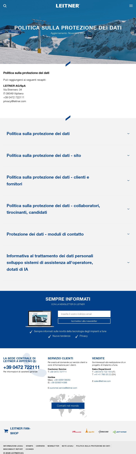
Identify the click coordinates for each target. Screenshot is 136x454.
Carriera (40, 446)
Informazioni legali (13, 446)
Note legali (67, 446)
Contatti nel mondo (68, 405)
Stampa (29, 446)
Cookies (29, 449)
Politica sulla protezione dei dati (93, 446)
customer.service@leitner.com (63, 388)
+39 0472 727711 (58, 371)
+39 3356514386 (58, 382)
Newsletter (53, 446)
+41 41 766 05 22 (103, 374)
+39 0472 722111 (21, 367)
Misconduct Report (13, 449)
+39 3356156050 (62, 380)
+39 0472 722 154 (103, 371)
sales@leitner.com (102, 381)
